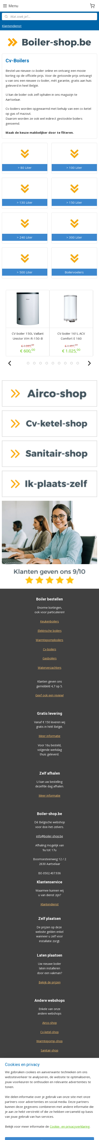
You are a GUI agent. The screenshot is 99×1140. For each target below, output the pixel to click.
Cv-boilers (49, 649)
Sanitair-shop (49, 1050)
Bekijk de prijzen (50, 982)
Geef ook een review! (49, 695)
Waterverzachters (49, 668)
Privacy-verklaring (49, 1110)
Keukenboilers (49, 621)
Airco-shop (49, 1023)
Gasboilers (50, 658)
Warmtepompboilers (49, 640)
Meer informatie (49, 736)
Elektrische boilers (50, 631)
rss (70, 1132)
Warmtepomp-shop (49, 1041)
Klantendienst (11, 26)
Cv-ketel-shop (49, 1032)
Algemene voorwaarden (49, 1101)
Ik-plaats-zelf (49, 1060)
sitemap (61, 1132)
